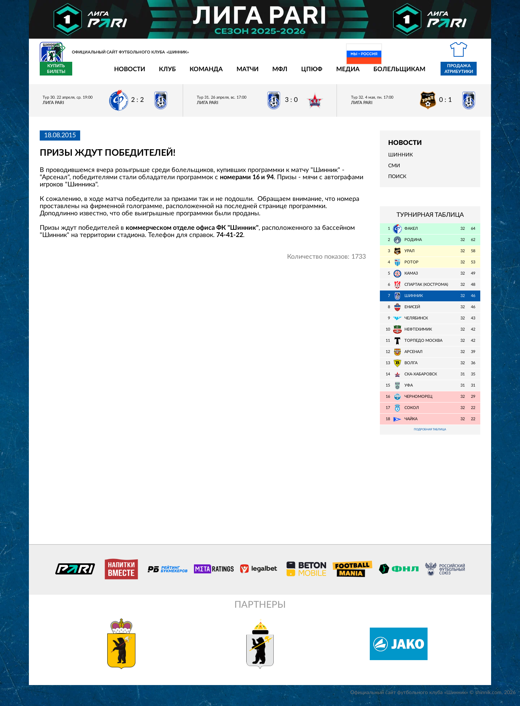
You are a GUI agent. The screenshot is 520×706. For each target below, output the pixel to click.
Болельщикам (357, 73)
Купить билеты (464, 73)
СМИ (394, 170)
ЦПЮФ (269, 73)
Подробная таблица (430, 434)
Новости (87, 73)
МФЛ (237, 73)
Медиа (305, 73)
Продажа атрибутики (416, 73)
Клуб (125, 73)
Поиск (397, 181)
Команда (164, 73)
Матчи (205, 73)
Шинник (400, 159)
